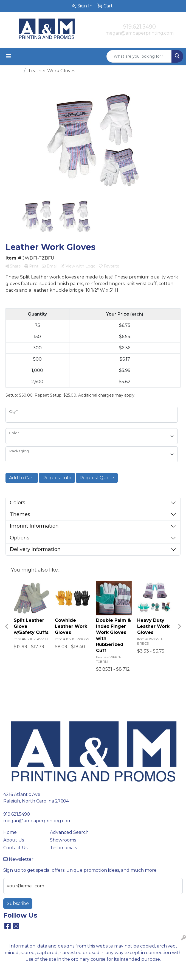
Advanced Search (69, 832)
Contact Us (15, 847)
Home (10, 832)
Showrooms (63, 840)
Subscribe (18, 903)
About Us (13, 840)
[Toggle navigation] (8, 56)
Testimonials (63, 847)
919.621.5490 (139, 26)
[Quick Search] (139, 56)
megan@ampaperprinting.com (139, 33)
